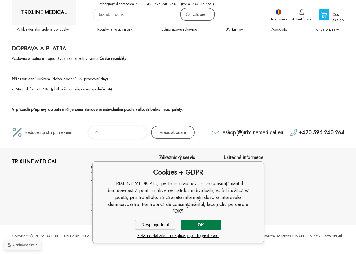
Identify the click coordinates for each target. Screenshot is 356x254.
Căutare (199, 14)
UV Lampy (234, 29)
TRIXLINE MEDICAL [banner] (44, 12)
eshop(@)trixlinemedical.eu (119, 3)
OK (201, 225)
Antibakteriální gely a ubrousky (43, 29)
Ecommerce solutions (273, 236)
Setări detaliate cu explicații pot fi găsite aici (178, 235)
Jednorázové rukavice (179, 29)
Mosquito (279, 29)
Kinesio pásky (327, 29)
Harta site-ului (333, 236)
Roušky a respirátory (114, 29)
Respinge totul (155, 225)
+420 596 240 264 (160, 3)
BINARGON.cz (305, 236)
